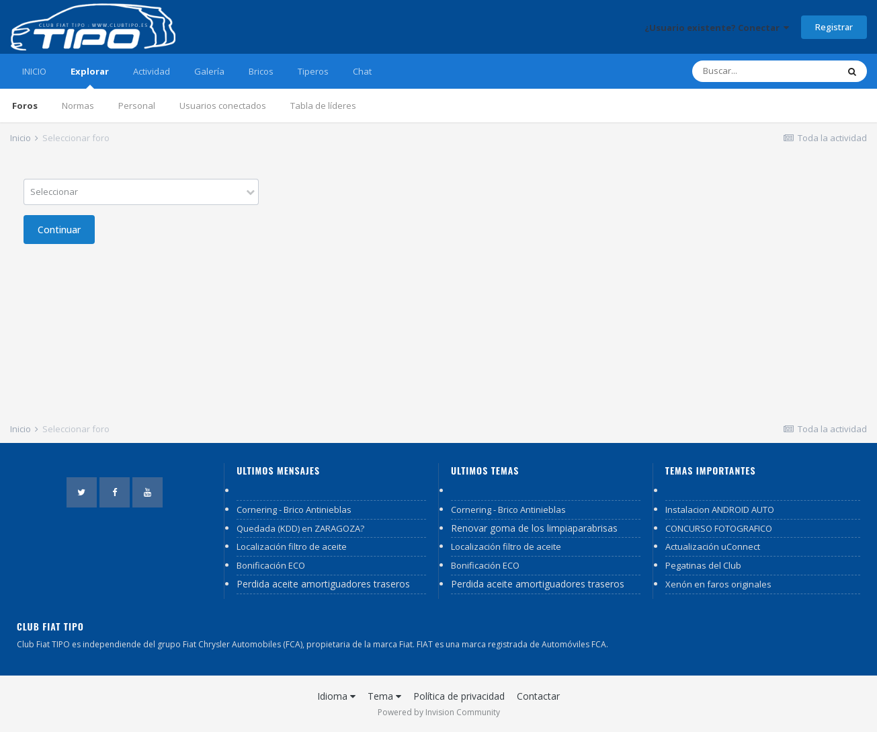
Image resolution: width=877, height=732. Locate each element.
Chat (362, 71)
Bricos (261, 71)
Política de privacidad (459, 696)
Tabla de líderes (323, 105)
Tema (384, 696)
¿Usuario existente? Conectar (716, 28)
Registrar (834, 27)
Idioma (336, 696)
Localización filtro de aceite (292, 546)
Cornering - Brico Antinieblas (294, 509)
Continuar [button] (59, 229)
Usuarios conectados (222, 105)
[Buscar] (764, 71)
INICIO (34, 71)
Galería (209, 71)
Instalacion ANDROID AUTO (719, 509)
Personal (136, 105)
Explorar (90, 77)
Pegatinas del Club (703, 565)
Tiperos (313, 71)
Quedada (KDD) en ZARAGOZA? (300, 528)
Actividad (151, 71)
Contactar (538, 696)
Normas (78, 105)
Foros (25, 105)
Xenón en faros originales (718, 584)
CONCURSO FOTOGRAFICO (718, 528)
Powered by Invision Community (439, 712)
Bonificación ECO (271, 565)
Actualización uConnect (712, 546)
